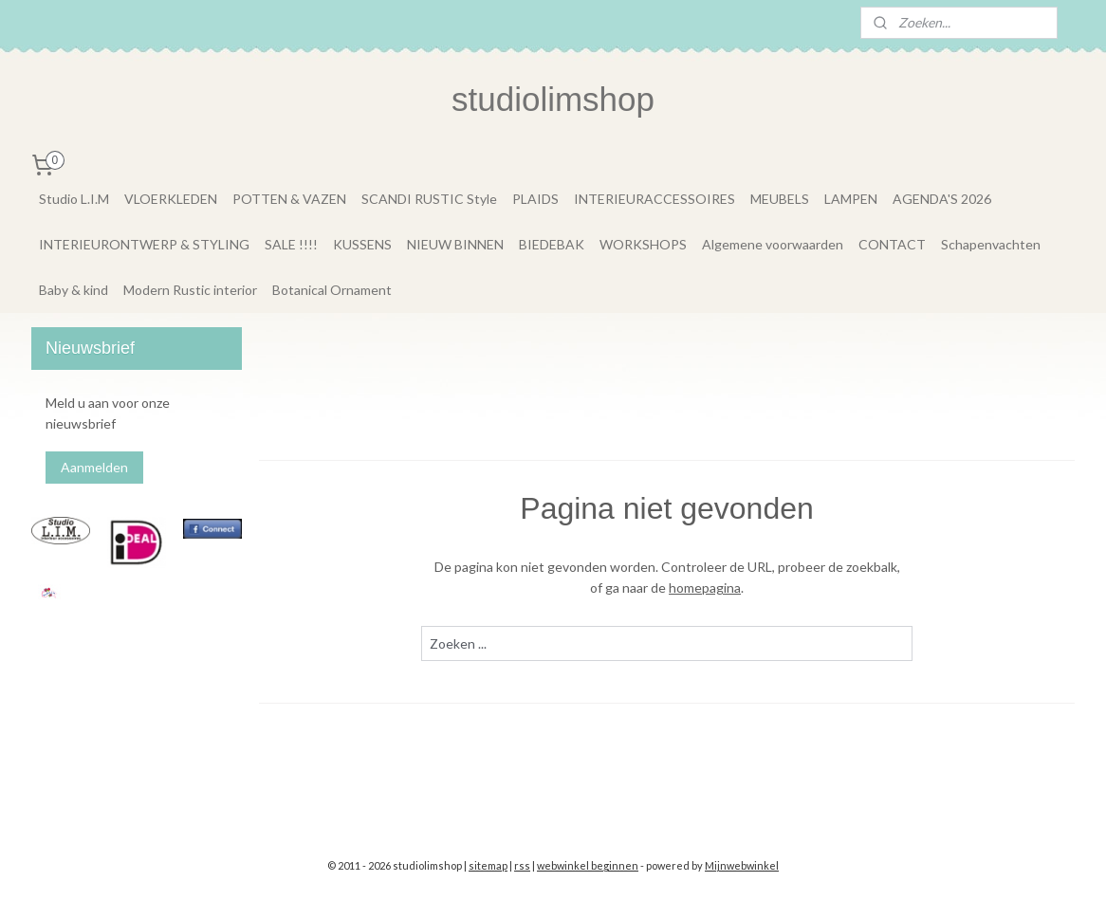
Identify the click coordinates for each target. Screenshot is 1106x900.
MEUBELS (779, 199)
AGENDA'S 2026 (942, 199)
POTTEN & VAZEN (289, 199)
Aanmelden (94, 467)
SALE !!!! (291, 244)
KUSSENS (362, 244)
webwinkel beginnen (587, 865)
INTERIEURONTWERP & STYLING (144, 244)
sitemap (488, 865)
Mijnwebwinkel (742, 865)
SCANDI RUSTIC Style (429, 199)
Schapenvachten (991, 244)
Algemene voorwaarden (772, 244)
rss (522, 865)
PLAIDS (535, 199)
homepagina (705, 587)
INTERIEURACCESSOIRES (654, 199)
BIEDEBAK (551, 244)
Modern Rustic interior (190, 290)
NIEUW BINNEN (455, 244)
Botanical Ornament (332, 290)
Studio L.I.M (74, 199)
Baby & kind (73, 290)
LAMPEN (850, 199)
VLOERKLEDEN (170, 199)
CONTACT (892, 244)
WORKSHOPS (643, 244)
